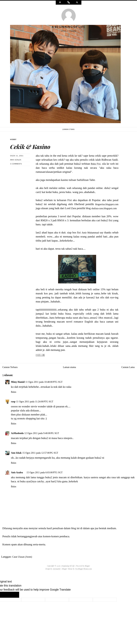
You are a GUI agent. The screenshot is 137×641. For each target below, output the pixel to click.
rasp (13, 405)
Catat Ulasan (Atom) (23, 560)
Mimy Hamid (19, 385)
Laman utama (68, 129)
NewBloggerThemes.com (83, 573)
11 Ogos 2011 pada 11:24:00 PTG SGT (38, 405)
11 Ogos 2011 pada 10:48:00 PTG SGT (48, 385)
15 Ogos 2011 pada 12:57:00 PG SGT (44, 456)
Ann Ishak (17, 456)
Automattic (57, 573)
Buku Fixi (95, 163)
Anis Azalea (15, 160)
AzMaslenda (18, 437)
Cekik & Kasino (39, 145)
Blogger (87, 570)
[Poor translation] (13, 598)
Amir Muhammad (95, 236)
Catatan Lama (127, 371)
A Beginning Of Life (68, 26)
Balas (14, 395)
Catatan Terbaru (11, 371)
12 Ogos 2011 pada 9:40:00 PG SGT (46, 437)
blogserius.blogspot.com (105, 204)
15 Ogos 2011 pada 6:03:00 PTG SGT (49, 476)
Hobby (13, 139)
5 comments (16, 164)
